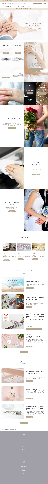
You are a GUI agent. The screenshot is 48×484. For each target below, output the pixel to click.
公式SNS (39, 0)
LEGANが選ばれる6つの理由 (42, 93)
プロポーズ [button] (39, 6)
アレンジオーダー (12, 6)
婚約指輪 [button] (18, 6)
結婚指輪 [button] (22, 6)
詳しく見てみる (29, 346)
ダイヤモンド (24, 449)
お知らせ (36, 0)
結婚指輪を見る (18, 52)
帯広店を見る (35, 259)
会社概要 (24, 473)
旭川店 (24, 461)
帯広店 (24, 462)
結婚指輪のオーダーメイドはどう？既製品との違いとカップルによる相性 (35, 408)
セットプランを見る (6, 77)
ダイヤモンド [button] (33, 6)
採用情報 (45, 0)
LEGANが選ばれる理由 (6, 6)
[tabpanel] (24, 25)
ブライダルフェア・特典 (28, 0)
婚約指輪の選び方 (30, 28)
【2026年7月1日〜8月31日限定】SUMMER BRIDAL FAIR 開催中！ (24, 8)
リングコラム (33, 0)
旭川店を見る (20, 259)
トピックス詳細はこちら (30, 328)
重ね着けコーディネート (36, 71)
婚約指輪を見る (6, 52)
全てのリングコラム (24, 422)
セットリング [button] (28, 6)
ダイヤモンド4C (30, 92)
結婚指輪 (24, 443)
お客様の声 (23, 0)
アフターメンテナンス (18, 0)
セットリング (24, 446)
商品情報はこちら (38, 328)
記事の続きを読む (29, 398)
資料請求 (42, 0)
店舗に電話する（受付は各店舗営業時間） (7, 0)
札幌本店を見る (6, 260)
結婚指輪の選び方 (40, 28)
